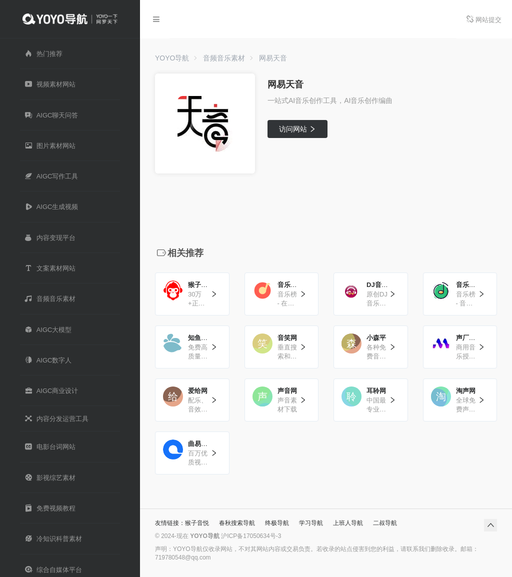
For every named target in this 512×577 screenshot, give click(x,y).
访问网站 (297, 129)
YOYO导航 (172, 58)
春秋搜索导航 (237, 523)
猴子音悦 (197, 523)
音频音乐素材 (224, 58)
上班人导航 (348, 523)
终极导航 (277, 523)
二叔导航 (385, 523)
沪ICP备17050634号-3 (251, 536)
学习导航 (311, 523)
